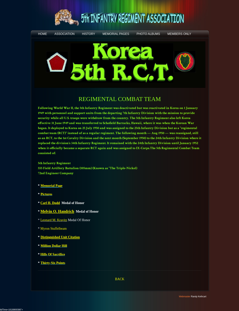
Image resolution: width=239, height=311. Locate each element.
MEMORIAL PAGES (116, 33)
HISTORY (88, 33)
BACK (119, 279)
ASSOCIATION (64, 33)
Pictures (46, 194)
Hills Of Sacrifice (53, 254)
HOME (42, 33)
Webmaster (184, 296)
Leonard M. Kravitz (54, 220)
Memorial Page (51, 186)
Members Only (179, 33)
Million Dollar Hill (54, 246)
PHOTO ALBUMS (148, 33)
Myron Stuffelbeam (54, 228)
